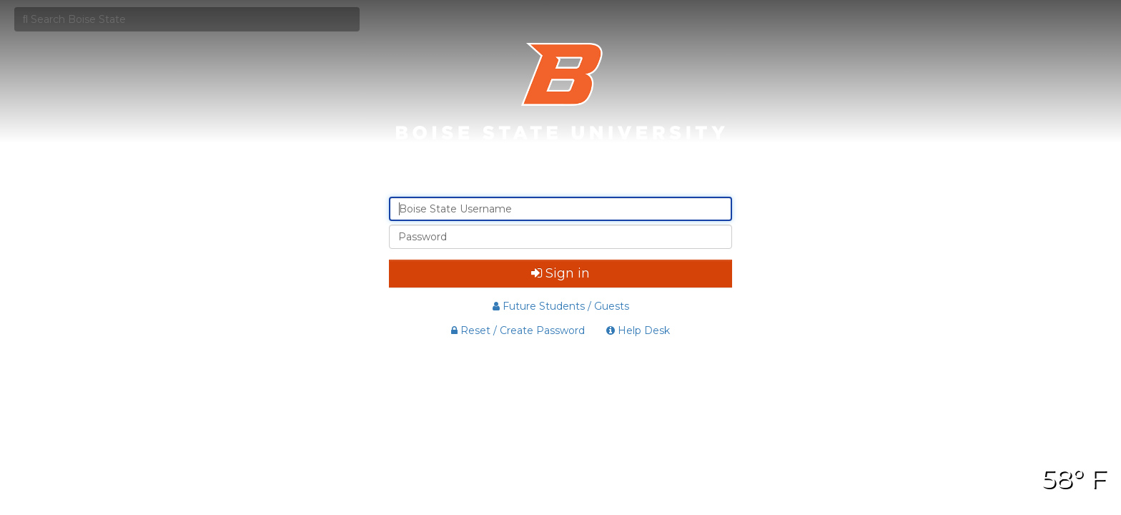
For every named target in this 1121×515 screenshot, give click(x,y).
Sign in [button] (560, 273)
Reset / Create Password (518, 330)
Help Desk (638, 330)
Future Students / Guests (561, 306)
